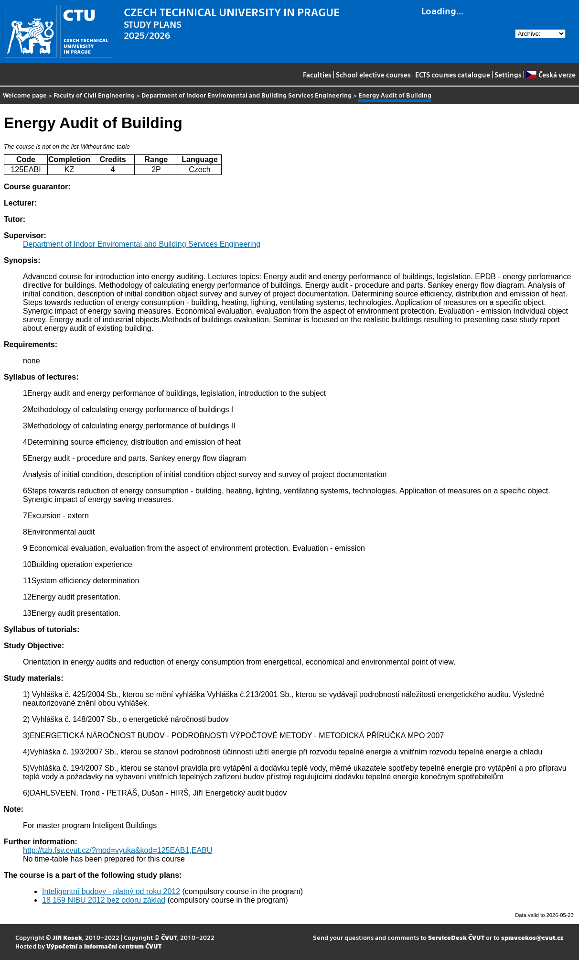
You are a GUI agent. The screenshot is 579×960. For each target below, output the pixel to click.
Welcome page (25, 94)
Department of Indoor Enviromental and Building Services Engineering (246, 94)
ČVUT (169, 937)
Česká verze (550, 74)
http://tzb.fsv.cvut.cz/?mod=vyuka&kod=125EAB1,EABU (117, 850)
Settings (508, 74)
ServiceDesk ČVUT (456, 937)
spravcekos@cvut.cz (532, 937)
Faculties (317, 74)
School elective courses (373, 74)
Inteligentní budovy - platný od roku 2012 (111, 891)
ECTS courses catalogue (452, 74)
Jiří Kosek (67, 937)
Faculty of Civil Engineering (94, 94)
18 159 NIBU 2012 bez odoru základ (103, 900)
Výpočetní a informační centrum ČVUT (103, 945)
